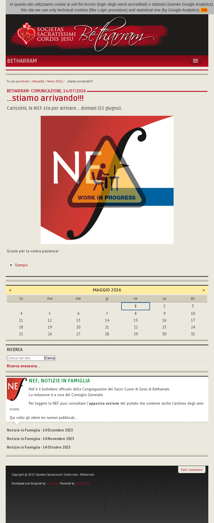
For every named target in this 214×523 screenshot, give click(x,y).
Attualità (38, 81)
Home (25, 81)
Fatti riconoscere (191, 470)
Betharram (22, 61)
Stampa (21, 264)
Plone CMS (82, 483)
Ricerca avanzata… (23, 366)
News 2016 (54, 81)
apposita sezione (104, 403)
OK (203, 10)
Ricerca (15, 349)
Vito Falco (52, 483)
